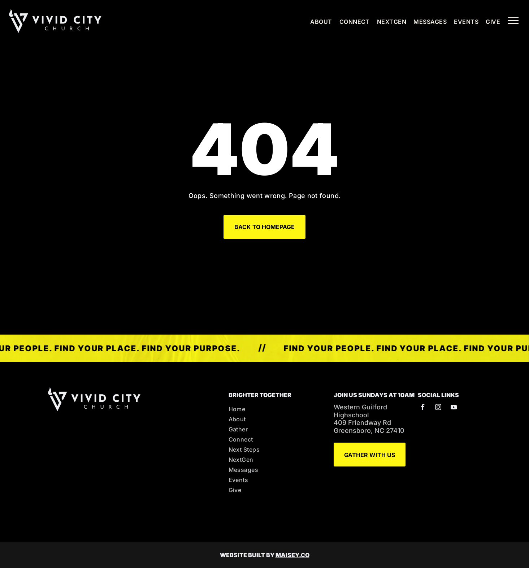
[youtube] (453, 408)
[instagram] (438, 408)
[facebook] (422, 408)
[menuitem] (317, 21)
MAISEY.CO (292, 555)
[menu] (513, 20)
